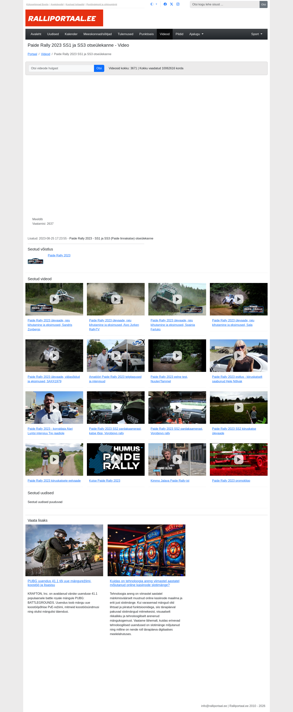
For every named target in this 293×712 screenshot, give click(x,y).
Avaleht (36, 34)
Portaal (32, 54)
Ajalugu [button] (195, 34)
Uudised (53, 34)
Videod (165, 34)
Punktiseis (146, 34)
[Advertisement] (188, 18)
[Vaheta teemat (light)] (154, 4)
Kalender (71, 34)
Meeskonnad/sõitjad (98, 34)
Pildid (179, 34)
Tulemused (125, 34)
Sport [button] (255, 34)
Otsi (263, 4)
